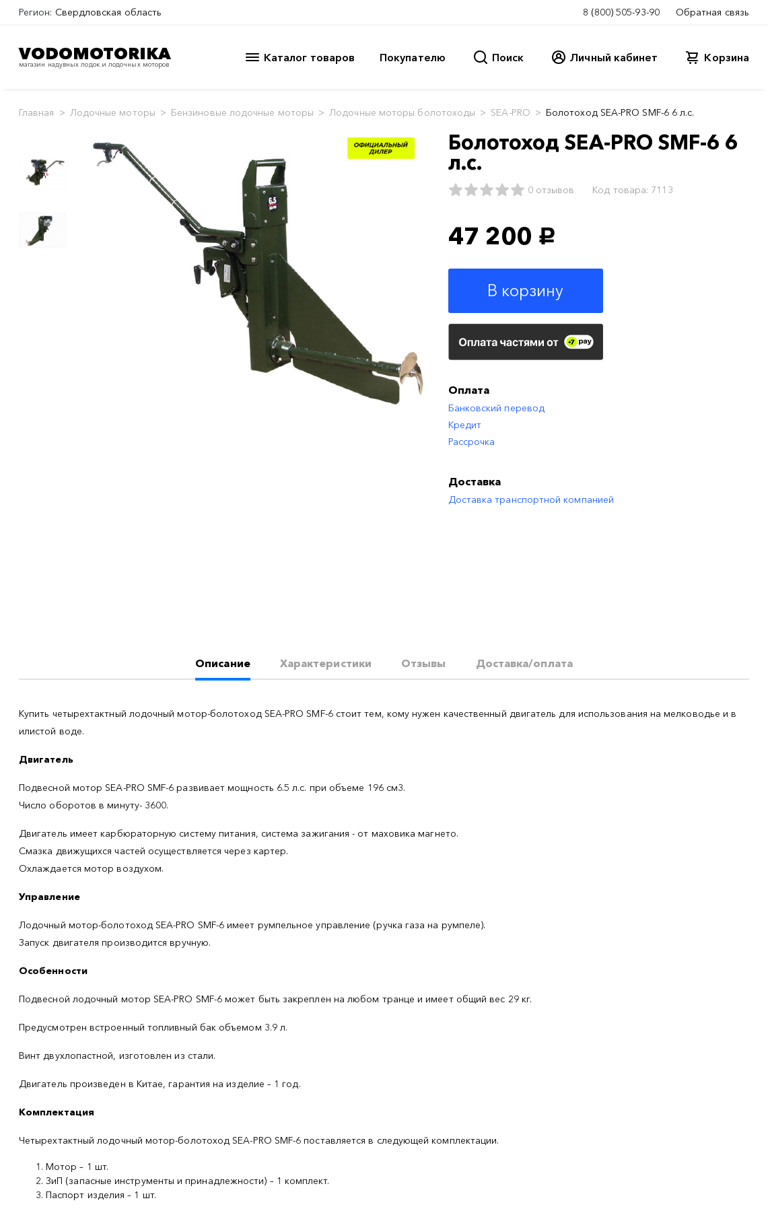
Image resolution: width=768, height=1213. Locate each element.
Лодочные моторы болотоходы (402, 112)
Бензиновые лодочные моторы (242, 112)
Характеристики (326, 663)
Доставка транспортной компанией (531, 499)
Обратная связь (712, 12)
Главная (37, 112)
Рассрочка (471, 442)
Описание (222, 663)
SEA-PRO (510, 112)
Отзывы (423, 663)
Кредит (464, 425)
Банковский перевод (496, 408)
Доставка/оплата (524, 663)
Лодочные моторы (112, 112)
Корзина (726, 57)
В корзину (525, 290)
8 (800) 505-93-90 (621, 12)
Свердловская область (108, 12)
